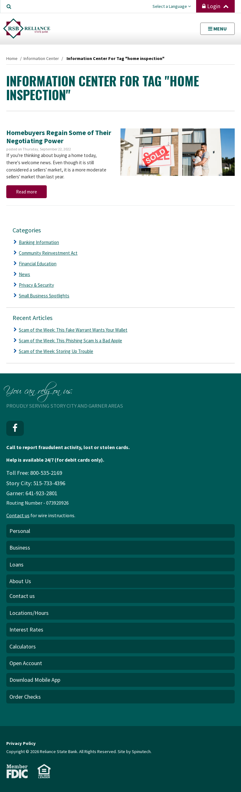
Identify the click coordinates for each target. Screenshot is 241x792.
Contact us (17, 515)
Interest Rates (26, 629)
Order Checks (25, 696)
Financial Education (37, 264)
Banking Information (39, 242)
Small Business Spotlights (44, 296)
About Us (20, 581)
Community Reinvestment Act (48, 253)
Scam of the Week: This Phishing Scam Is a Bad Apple (70, 341)
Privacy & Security (36, 285)
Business (19, 547)
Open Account (25, 663)
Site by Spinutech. (135, 751)
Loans (16, 564)
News (24, 274)
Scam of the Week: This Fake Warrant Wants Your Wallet (73, 330)
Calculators (22, 646)
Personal (19, 530)
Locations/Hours (29, 612)
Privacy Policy (21, 743)
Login (215, 6)
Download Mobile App (34, 679)
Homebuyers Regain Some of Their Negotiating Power (58, 136)
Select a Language (172, 6)
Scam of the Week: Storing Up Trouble (56, 351)
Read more (26, 192)
